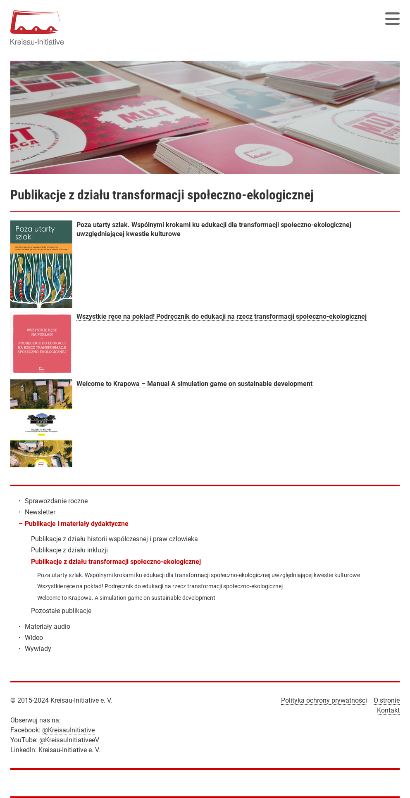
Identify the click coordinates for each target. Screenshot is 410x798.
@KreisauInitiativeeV (69, 740)
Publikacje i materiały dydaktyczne (77, 524)
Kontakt (388, 710)
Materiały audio (47, 626)
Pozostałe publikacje (61, 611)
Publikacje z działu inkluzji (69, 550)
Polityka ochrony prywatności (324, 700)
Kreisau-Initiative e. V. (69, 750)
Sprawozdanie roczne (56, 501)
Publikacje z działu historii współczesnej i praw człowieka (114, 539)
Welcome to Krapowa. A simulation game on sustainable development (126, 597)
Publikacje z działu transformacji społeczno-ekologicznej (116, 562)
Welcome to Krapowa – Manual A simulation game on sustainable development (194, 384)
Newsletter (40, 512)
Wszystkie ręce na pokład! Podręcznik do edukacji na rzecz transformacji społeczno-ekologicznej (221, 316)
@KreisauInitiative (68, 730)
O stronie (387, 700)
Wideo (34, 638)
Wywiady (38, 649)
